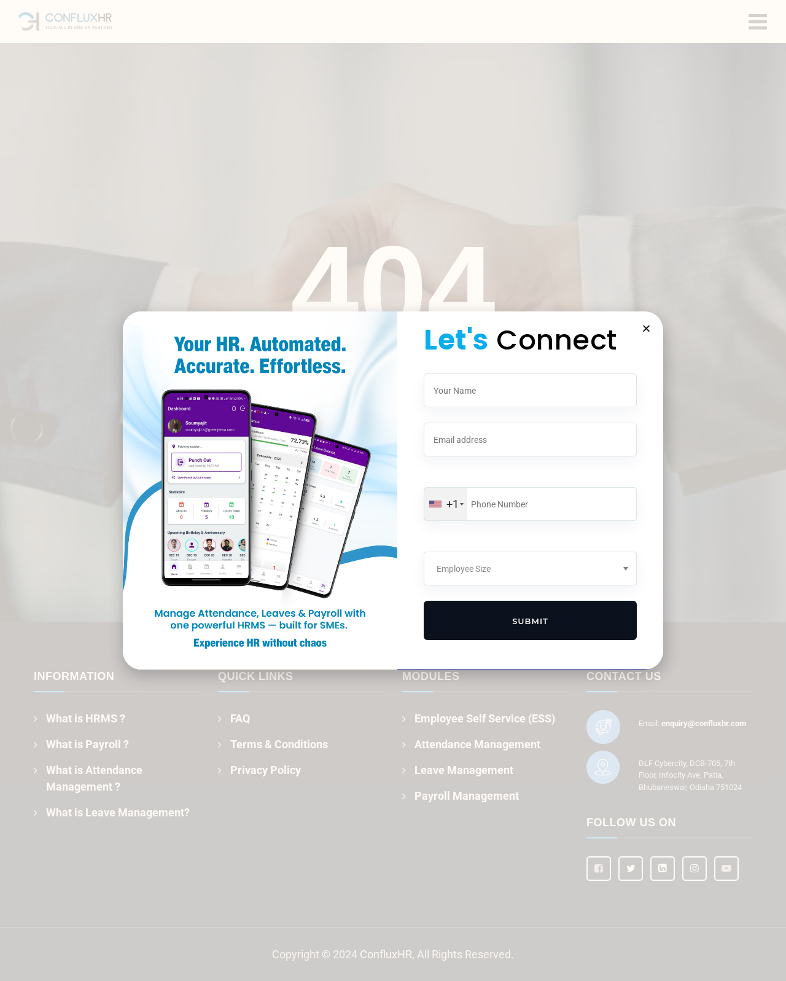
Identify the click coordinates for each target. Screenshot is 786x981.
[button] (646, 328)
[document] (393, 490)
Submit (530, 621)
